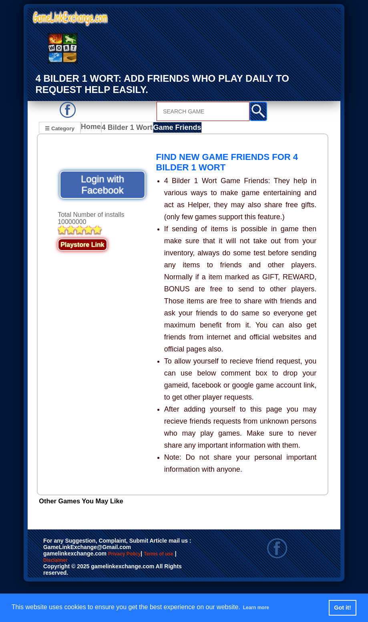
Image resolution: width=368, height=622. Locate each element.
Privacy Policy (132, 555)
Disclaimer (78, 563)
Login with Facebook (102, 185)
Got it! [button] (342, 607)
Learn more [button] (260, 607)
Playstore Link (82, 245)
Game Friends (176, 128)
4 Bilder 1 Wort (129, 128)
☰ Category (59, 128)
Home (93, 128)
